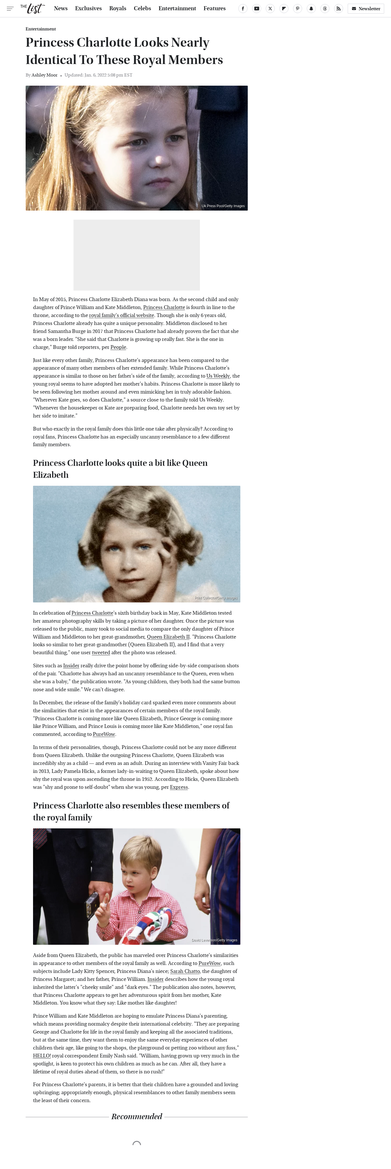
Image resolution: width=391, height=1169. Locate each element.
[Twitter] (270, 8)
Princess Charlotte (164, 307)
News (61, 8)
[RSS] (338, 8)
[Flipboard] (283, 8)
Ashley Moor (45, 75)
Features (215, 8)
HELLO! (42, 1056)
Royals (117, 8)
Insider (71, 666)
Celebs (142, 8)
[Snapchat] (311, 8)
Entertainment (177, 8)
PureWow (104, 734)
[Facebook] (242, 8)
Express (179, 787)
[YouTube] (256, 8)
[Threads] (324, 8)
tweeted (101, 653)
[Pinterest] (297, 8)
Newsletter (365, 8)
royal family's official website (121, 315)
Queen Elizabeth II (168, 637)
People (118, 347)
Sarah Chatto (185, 971)
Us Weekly (218, 376)
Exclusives (88, 8)
